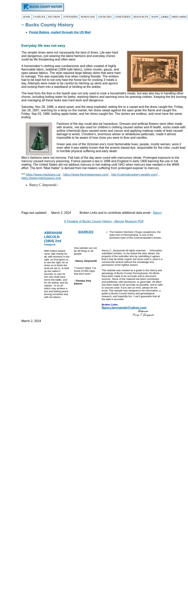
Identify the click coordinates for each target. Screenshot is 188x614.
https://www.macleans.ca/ (43, 174)
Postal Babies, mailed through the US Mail (60, 32)
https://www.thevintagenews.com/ (86, 174)
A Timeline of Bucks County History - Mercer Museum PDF (104, 221)
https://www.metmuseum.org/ (41, 178)
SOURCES (85, 232)
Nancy (157, 212)
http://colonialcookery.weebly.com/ (134, 174)
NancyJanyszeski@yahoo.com (124, 307)
